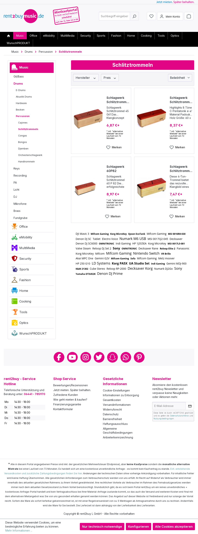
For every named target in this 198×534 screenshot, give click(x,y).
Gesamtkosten (112, 400)
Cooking (21, 302)
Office (20, 227)
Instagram (85, 357)
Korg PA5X (120, 263)
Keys (17, 168)
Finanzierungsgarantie (67, 404)
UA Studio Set (139, 263)
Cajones (22, 122)
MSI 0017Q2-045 (158, 239)
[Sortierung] (180, 77)
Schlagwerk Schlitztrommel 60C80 (181, 100)
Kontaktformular (63, 409)
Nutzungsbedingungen (164, 418)
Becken (20, 109)
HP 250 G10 (83, 263)
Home (20, 291)
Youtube (72, 357)
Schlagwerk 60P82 (115, 169)
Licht (16, 189)
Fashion (21, 281)
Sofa (132, 258)
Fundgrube (20, 217)
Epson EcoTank (136, 234)
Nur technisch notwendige (102, 526)
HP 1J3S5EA (139, 243)
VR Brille (166, 253)
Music (20, 68)
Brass (17, 210)
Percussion (23, 116)
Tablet (96, 239)
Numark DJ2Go (163, 268)
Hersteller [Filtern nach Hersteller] (86, 78)
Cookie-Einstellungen (116, 390)
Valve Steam (83, 248)
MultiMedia (23, 248)
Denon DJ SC (83, 239)
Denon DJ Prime (110, 273)
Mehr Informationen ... (18, 530)
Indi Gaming (123, 243)
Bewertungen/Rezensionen (70, 385)
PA (15, 182)
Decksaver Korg (140, 268)
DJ (15, 196)
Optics (20, 323)
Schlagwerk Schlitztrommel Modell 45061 (118, 100)
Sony (116, 248)
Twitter (99, 357)
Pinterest (139, 357)
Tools (19, 313)
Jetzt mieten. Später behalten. (72, 390)
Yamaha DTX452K (85, 274)
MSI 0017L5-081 (176, 243)
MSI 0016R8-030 (177, 234)
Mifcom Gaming (100, 234)
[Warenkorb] (188, 18)
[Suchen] (134, 18)
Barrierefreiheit (112, 419)
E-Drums (21, 90)
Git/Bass (19, 76)
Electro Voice (110, 239)
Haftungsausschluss (115, 423)
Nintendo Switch (146, 253)
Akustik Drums (24, 96)
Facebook (59, 357)
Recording (20, 175)
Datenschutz (111, 414)
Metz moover (166, 258)
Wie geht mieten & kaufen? (70, 399)
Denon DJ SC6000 (86, 243)
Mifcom (100, 253)
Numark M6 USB (133, 238)
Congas (22, 135)
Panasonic (183, 248)
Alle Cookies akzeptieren (174, 526)
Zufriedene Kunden (65, 394)
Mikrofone (20, 203)
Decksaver (176, 239)
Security (21, 259)
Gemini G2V (102, 258)
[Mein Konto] (170, 18)
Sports (20, 270)
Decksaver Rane (148, 248)
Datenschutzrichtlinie (179, 416)
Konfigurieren (138, 526)
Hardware (21, 103)
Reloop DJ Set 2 (101, 248)
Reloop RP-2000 (116, 268)
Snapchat (112, 357)
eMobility (22, 238)
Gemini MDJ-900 (176, 263)
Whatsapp (125, 357)
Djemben (23, 148)
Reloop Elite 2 (167, 248)
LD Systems (101, 263)
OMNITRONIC (106, 243)
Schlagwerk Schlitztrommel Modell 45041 (181, 169)
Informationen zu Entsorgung (121, 395)
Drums (18, 83)
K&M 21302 (82, 268)
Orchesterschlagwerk (30, 155)
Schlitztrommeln (28, 129)
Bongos (22, 142)
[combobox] (114, 18)
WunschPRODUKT (29, 334)
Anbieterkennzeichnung (118, 437)
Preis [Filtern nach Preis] (109, 78)
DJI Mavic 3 (82, 234)
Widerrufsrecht (112, 409)
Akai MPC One (84, 258)
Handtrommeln (26, 161)
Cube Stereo (97, 268)
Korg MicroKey (118, 234)
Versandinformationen (117, 404)
